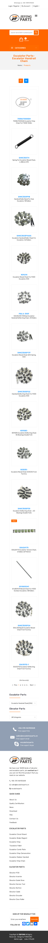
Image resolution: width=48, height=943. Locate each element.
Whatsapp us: (24, 3)
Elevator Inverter (15, 877)
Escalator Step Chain (17, 861)
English (36, 6)
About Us (13, 800)
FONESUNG (28, 937)
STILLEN (31, 939)
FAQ (10, 815)
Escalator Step (14, 842)
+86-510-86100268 (26, 728)
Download (13, 811)
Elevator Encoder (15, 896)
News (11, 807)
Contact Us (13, 819)
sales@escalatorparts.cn (27, 736)
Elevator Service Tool (17, 884)
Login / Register (14, 6)
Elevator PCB (14, 873)
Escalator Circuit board (18, 834)
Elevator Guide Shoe (16, 880)
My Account (26, 6)
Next (32, 685)
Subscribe (34, 919)
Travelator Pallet (15, 846)
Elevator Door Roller (16, 899)
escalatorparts (26, 742)
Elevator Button (15, 888)
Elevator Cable (14, 892)
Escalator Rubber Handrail (19, 857)
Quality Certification (16, 803)
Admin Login (18, 939)
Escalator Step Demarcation (20, 853)
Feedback (13, 822)
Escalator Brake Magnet (18, 838)
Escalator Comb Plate (17, 849)
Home (20, 65)
